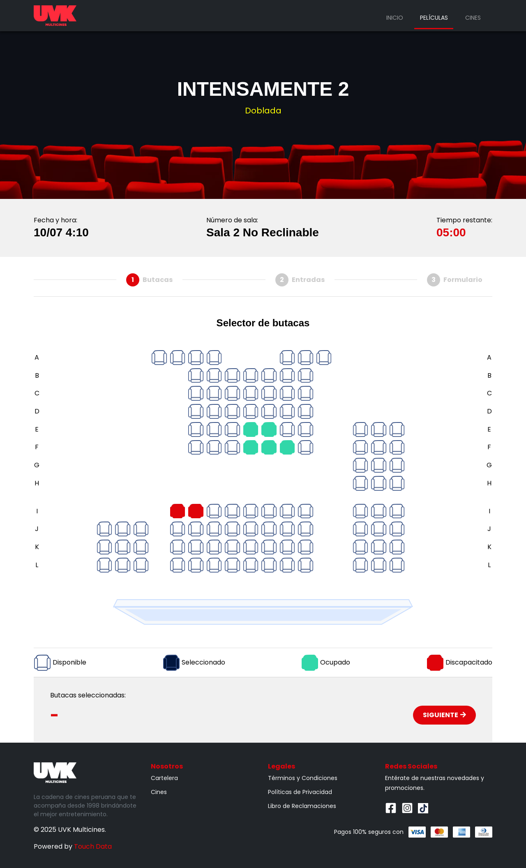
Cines (473, 18)
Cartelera (164, 778)
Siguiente (444, 715)
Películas (434, 18)
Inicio (394, 18)
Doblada (263, 110)
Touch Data (93, 846)
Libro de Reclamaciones (302, 806)
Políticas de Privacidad (300, 792)
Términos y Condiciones (302, 778)
